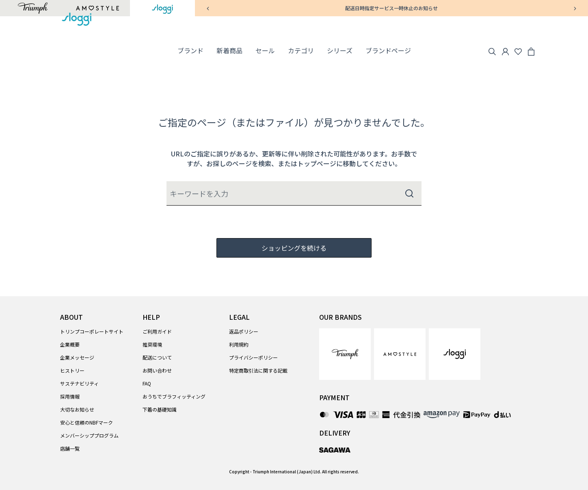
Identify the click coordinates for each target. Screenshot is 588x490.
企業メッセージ (77, 357)
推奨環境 (152, 344)
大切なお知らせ (77, 409)
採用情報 (70, 396)
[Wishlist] (518, 50)
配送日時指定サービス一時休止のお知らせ (391, 7)
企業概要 (70, 344)
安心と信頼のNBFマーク (86, 422)
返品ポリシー (243, 331)
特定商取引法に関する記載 (258, 370)
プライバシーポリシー (253, 357)
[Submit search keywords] (409, 193)
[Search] (492, 50)
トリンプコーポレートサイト (91, 331)
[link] (229, 50)
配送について (157, 357)
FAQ (147, 383)
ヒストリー (72, 370)
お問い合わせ (157, 370)
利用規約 (239, 344)
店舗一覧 (70, 448)
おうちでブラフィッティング (174, 396)
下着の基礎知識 (160, 409)
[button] (190, 50)
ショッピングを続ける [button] (294, 248)
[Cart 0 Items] (531, 50)
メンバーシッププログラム (89, 435)
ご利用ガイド (157, 331)
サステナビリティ (79, 383)
